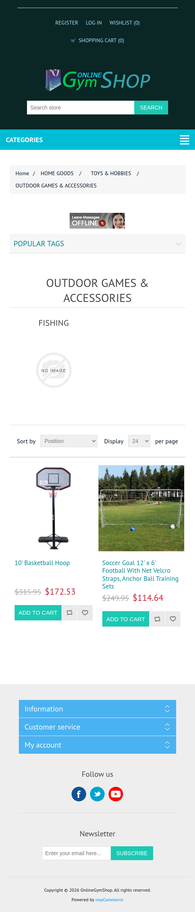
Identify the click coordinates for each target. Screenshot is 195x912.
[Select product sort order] (68, 441)
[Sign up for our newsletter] (76, 853)
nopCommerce (109, 899)
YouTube (115, 794)
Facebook (79, 794)
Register (66, 22)
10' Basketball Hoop (42, 563)
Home (22, 173)
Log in (94, 22)
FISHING (53, 322)
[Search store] (81, 107)
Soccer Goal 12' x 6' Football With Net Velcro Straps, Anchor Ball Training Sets (140, 574)
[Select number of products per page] (139, 441)
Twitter (97, 794)
